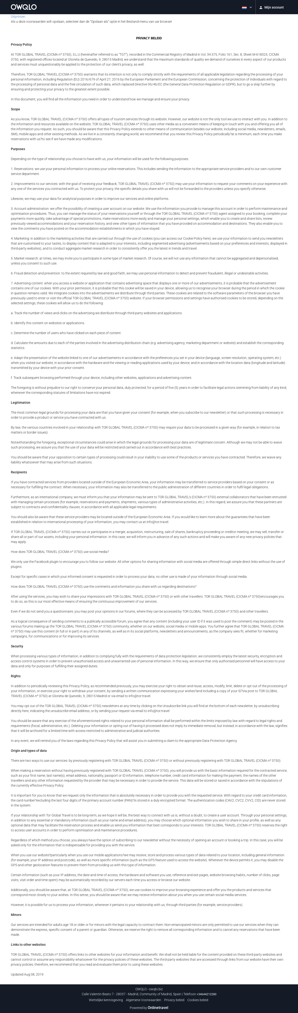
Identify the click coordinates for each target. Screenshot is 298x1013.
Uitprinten (18, 16)
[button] (246, 7)
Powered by (149, 1008)
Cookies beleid (197, 1000)
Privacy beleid (174, 1000)
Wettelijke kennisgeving (106, 1000)
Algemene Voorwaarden (143, 1000)
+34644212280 (206, 994)
